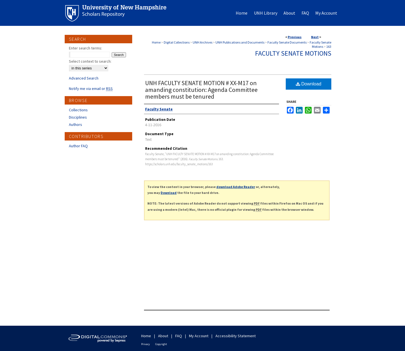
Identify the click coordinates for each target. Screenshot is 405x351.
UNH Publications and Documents (239, 42)
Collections (78, 109)
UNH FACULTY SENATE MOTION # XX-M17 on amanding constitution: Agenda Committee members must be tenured (201, 89)
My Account (198, 335)
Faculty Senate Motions (320, 44)
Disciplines (78, 117)
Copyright (161, 344)
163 (328, 46)
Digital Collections (177, 42)
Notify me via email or (91, 88)
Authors (75, 124)
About (163, 335)
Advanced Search (83, 78)
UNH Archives (202, 42)
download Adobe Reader (235, 187)
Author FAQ (78, 145)
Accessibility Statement (235, 335)
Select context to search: (90, 61)
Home (156, 42)
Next (315, 37)
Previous (295, 37)
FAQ (178, 335)
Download (308, 83)
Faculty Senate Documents (287, 42)
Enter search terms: (85, 48)
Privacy (145, 344)
